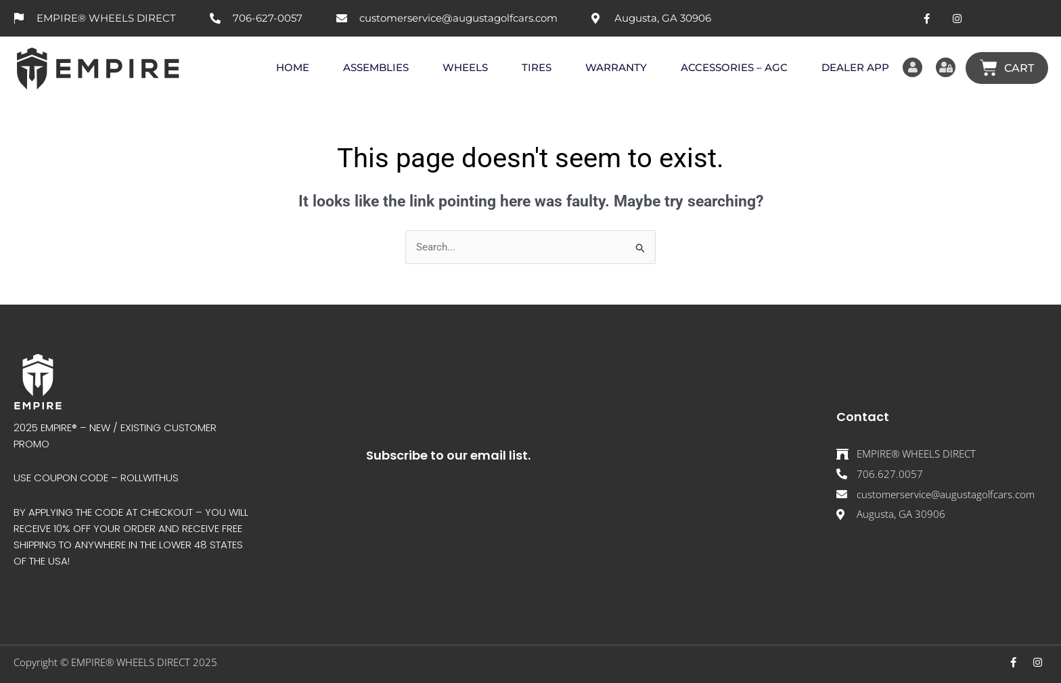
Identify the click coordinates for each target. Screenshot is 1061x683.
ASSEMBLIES (370, 67)
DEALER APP (850, 67)
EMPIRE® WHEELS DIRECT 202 (141, 662)
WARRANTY (610, 67)
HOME (287, 67)
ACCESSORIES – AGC (728, 67)
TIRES (531, 67)
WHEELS (459, 67)
